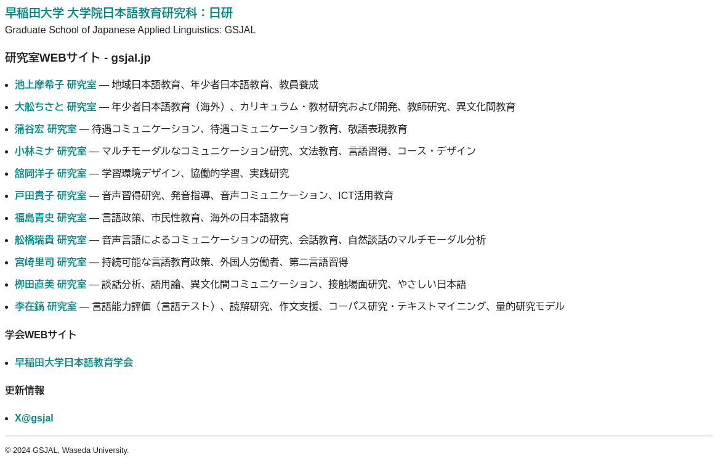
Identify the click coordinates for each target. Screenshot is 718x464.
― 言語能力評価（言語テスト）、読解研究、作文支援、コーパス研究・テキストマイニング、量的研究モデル (290, 306)
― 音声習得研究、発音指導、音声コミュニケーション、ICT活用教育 (204, 195)
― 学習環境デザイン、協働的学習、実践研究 (152, 173)
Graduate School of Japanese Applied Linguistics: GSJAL (130, 30)
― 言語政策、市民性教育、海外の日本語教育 (152, 218)
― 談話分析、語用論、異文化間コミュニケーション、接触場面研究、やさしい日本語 (240, 284)
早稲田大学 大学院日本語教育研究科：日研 (119, 13)
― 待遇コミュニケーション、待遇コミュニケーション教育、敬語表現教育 (211, 129)
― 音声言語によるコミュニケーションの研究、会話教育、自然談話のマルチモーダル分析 (250, 240)
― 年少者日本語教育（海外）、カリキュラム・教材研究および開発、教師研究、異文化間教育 (265, 107)
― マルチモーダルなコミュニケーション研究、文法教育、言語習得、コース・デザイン (245, 151)
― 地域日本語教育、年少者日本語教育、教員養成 (166, 84)
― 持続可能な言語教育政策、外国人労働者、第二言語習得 (181, 262)
